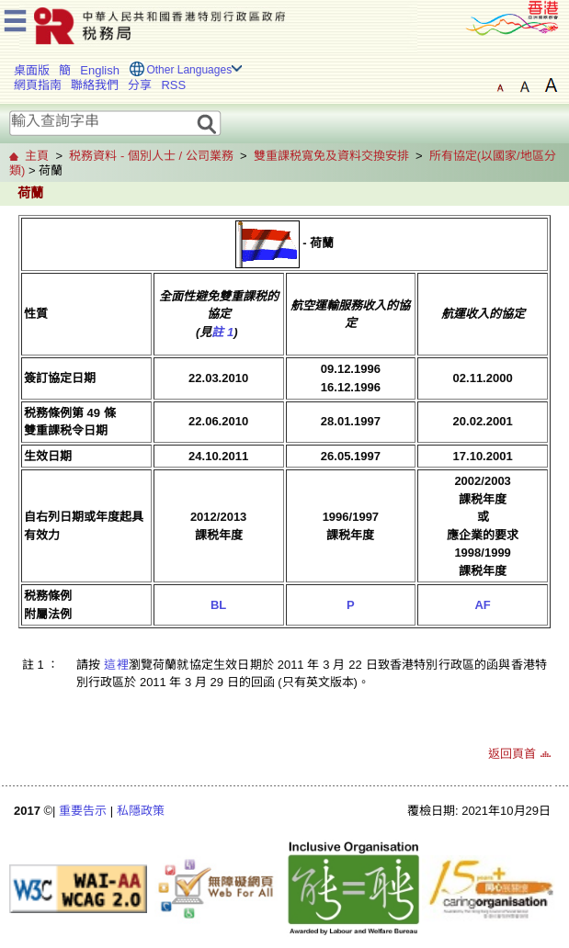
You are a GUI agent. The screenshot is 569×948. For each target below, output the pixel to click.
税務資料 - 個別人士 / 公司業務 (151, 156)
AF (482, 605)
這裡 (116, 665)
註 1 (222, 332)
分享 (140, 85)
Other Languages (189, 69)
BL (218, 605)
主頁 (37, 156)
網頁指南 (38, 85)
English (99, 70)
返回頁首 (512, 754)
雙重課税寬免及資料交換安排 (331, 156)
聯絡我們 (95, 85)
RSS (173, 85)
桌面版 (32, 70)
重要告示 (83, 811)
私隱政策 (141, 811)
